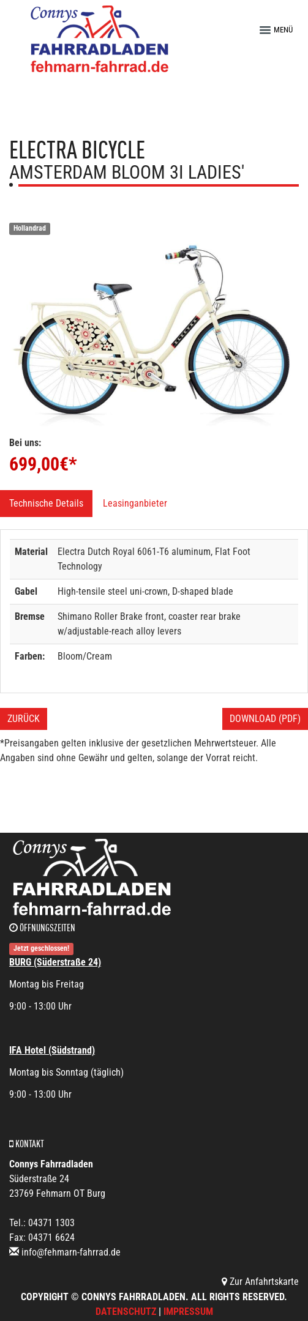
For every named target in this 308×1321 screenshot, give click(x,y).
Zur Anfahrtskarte (260, 1281)
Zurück (23, 718)
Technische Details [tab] (46, 503)
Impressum (188, 1311)
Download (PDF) (265, 718)
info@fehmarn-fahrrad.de (71, 1252)
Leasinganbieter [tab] (135, 503)
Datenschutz (126, 1311)
